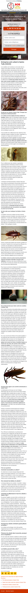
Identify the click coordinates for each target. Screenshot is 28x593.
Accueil (3, 591)
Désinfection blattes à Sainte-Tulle (11, 584)
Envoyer (14, 49)
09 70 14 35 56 (14, 29)
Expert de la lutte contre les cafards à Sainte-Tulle (14, 582)
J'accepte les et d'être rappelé (14, 45)
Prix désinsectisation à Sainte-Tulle (11, 580)
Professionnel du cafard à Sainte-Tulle (11, 587)
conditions (14, 45)
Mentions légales (10, 591)
